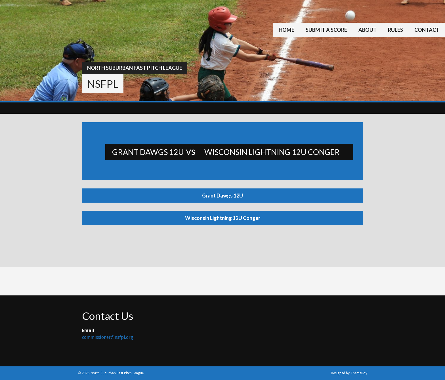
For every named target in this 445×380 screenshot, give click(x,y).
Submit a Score (326, 30)
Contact (426, 30)
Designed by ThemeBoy (349, 373)
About (367, 30)
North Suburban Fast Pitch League (134, 68)
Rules (395, 30)
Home (286, 30)
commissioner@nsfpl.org (107, 337)
